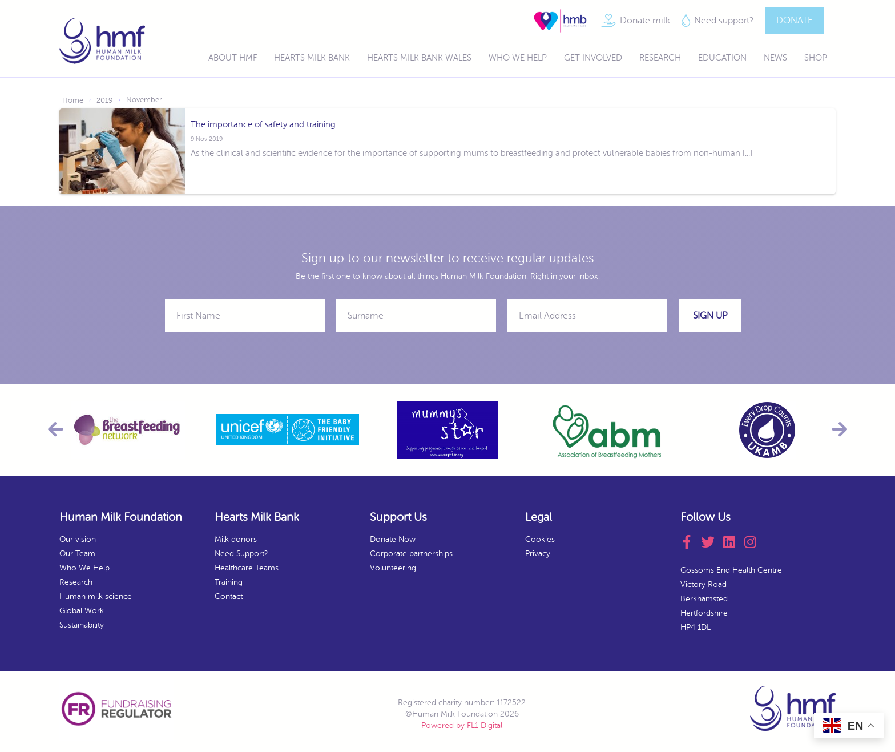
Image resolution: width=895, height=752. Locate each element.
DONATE (794, 20)
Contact (229, 596)
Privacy (537, 553)
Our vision (77, 539)
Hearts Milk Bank (312, 58)
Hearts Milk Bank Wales (419, 58)
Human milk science (95, 596)
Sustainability (81, 625)
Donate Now (393, 539)
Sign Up (710, 316)
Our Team (77, 553)
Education (722, 58)
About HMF (232, 58)
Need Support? (241, 553)
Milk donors (236, 539)
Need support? (723, 20)
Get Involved (593, 58)
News (775, 58)
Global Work (81, 610)
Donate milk (645, 20)
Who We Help (518, 58)
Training (229, 582)
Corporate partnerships (411, 553)
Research (660, 58)
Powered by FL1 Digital (461, 725)
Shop (815, 58)
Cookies (540, 539)
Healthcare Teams (247, 568)
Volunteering (393, 568)
